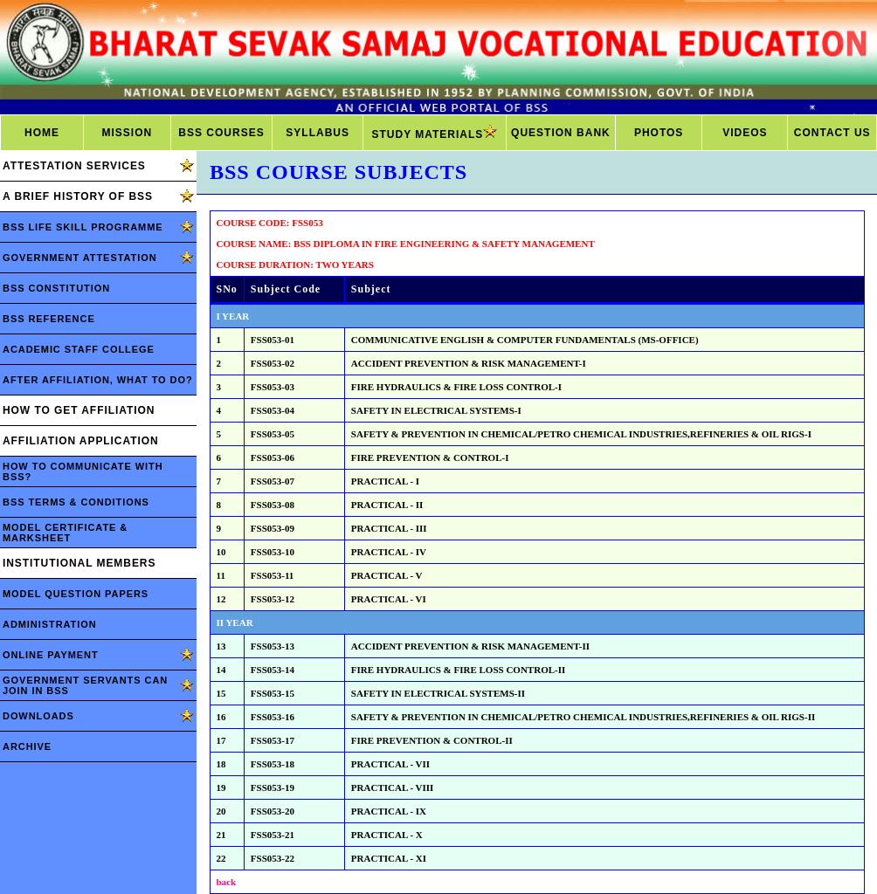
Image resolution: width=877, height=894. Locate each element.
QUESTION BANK (561, 133)
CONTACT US (832, 133)
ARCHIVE (27, 746)
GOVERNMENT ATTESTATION (80, 257)
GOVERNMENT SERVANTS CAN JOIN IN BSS (85, 685)
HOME (41, 133)
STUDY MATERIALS (434, 133)
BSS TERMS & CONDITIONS (76, 502)
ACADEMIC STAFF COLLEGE (79, 349)
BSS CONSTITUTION (56, 288)
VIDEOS (744, 133)
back (227, 882)
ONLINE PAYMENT (51, 655)
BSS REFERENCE (49, 318)
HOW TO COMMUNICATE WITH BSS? (83, 471)
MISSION (126, 133)
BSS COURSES (221, 133)
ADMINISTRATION (50, 624)
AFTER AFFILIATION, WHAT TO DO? (98, 380)
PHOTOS (658, 133)
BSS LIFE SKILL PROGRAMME (83, 227)
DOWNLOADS (38, 716)
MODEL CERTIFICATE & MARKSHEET (65, 532)
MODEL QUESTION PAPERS (75, 593)
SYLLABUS (317, 133)
